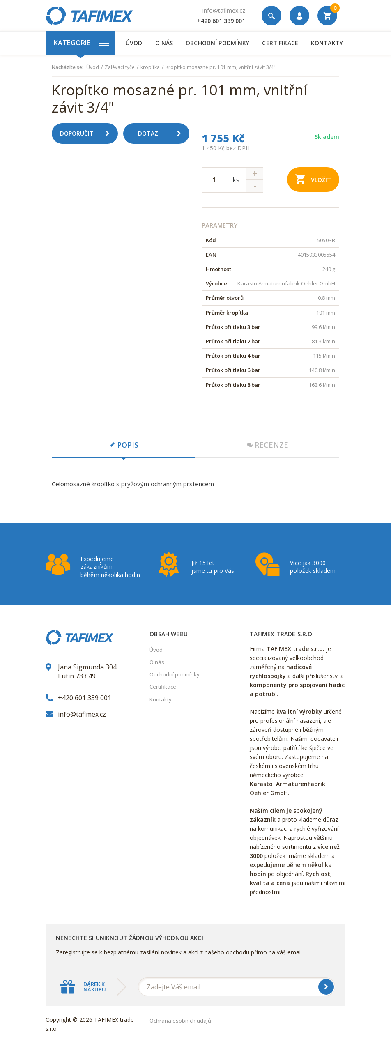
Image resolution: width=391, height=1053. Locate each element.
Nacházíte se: (67, 67)
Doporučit (88, 133)
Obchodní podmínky (217, 43)
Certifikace (280, 43)
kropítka (150, 67)
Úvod (134, 43)
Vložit (313, 179)
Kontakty (327, 43)
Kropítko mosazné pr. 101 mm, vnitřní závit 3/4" (221, 67)
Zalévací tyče (120, 67)
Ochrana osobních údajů (180, 1020)
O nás (164, 43)
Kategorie (81, 42)
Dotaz (162, 133)
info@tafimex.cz (223, 10)
